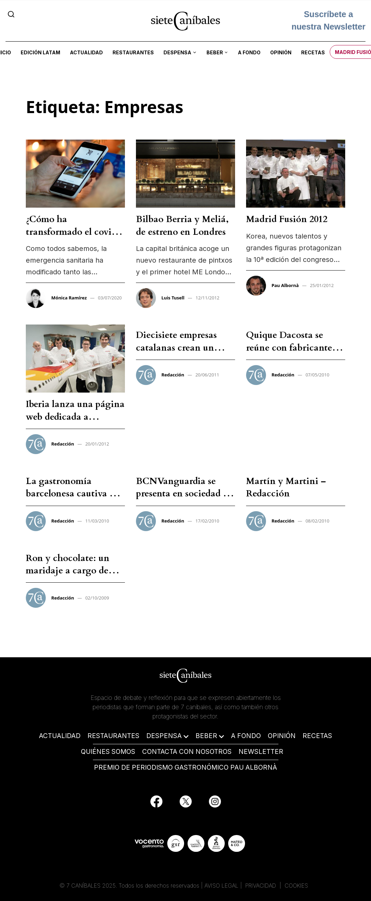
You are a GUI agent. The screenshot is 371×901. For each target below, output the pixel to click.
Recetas (313, 52)
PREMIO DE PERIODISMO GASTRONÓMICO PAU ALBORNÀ (185, 767)
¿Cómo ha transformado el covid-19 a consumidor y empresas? (73, 238)
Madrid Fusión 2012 (286, 219)
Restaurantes (133, 52)
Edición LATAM (40, 52)
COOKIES (296, 885)
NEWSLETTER (260, 752)
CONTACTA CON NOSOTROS (187, 752)
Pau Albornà (285, 285)
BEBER (206, 736)
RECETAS (317, 736)
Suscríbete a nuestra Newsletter (328, 20)
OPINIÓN (282, 736)
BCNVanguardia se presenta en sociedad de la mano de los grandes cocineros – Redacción (184, 500)
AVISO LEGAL (221, 885)
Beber (214, 52)
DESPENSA (164, 736)
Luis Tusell (172, 298)
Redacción (62, 444)
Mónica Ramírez (69, 298)
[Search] (11, 14)
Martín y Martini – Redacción (286, 487)
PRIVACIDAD (261, 885)
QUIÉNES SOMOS (108, 752)
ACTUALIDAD (60, 736)
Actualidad (86, 52)
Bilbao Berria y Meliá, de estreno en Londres (182, 225)
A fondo (249, 52)
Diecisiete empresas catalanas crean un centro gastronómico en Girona (185, 353)
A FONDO (246, 736)
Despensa (177, 52)
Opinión (281, 52)
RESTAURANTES (113, 736)
